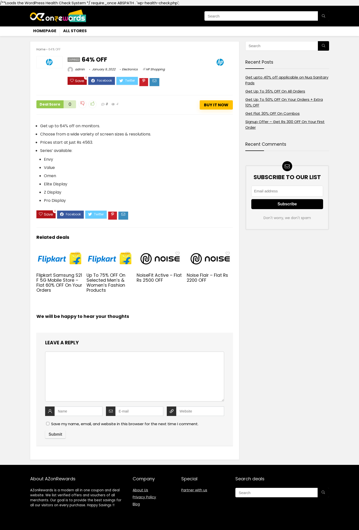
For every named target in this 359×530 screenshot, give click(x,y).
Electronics (130, 69)
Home (40, 49)
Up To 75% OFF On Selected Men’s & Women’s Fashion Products (106, 282)
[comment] (134, 376)
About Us (140, 490)
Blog (136, 504)
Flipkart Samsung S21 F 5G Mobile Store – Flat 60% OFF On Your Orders (59, 282)
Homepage (44, 31)
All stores (75, 31)
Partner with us (194, 490)
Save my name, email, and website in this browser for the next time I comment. (124, 423)
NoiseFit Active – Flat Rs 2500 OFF (159, 277)
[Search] (323, 16)
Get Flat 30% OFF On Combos (272, 113)
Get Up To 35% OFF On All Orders (275, 91)
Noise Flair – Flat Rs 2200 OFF (207, 277)
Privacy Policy (144, 497)
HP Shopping (155, 69)
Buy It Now (216, 105)
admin (76, 69)
